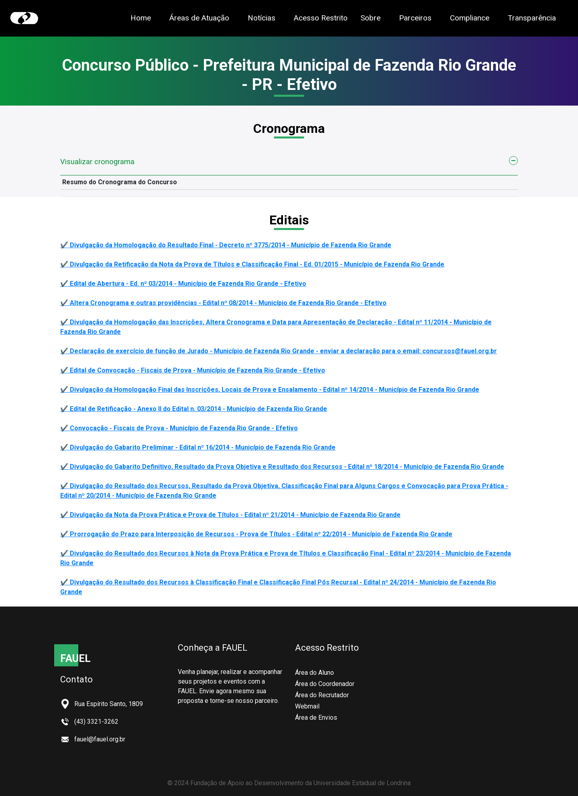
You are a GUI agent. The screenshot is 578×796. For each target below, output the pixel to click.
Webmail (307, 706)
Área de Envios (316, 717)
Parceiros (415, 17)
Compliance (469, 17)
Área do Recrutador (322, 695)
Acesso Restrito (321, 17)
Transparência (532, 17)
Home (140, 17)
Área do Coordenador (324, 684)
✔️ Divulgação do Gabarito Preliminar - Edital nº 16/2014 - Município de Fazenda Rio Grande (198, 447)
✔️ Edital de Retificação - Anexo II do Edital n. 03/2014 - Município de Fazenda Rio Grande (193, 409)
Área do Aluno (314, 672)
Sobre (370, 17)
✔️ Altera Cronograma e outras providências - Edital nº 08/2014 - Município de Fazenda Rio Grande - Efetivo (223, 303)
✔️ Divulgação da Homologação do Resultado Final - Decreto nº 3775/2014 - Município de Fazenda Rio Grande (225, 245)
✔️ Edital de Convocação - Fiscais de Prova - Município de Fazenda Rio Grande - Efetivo (192, 370)
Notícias (261, 17)
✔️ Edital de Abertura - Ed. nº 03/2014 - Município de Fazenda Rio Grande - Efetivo (183, 283)
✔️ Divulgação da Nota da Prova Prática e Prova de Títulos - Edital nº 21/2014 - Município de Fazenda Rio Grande (230, 515)
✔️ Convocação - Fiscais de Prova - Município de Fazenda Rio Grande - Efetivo (179, 428)
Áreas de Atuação (199, 17)
